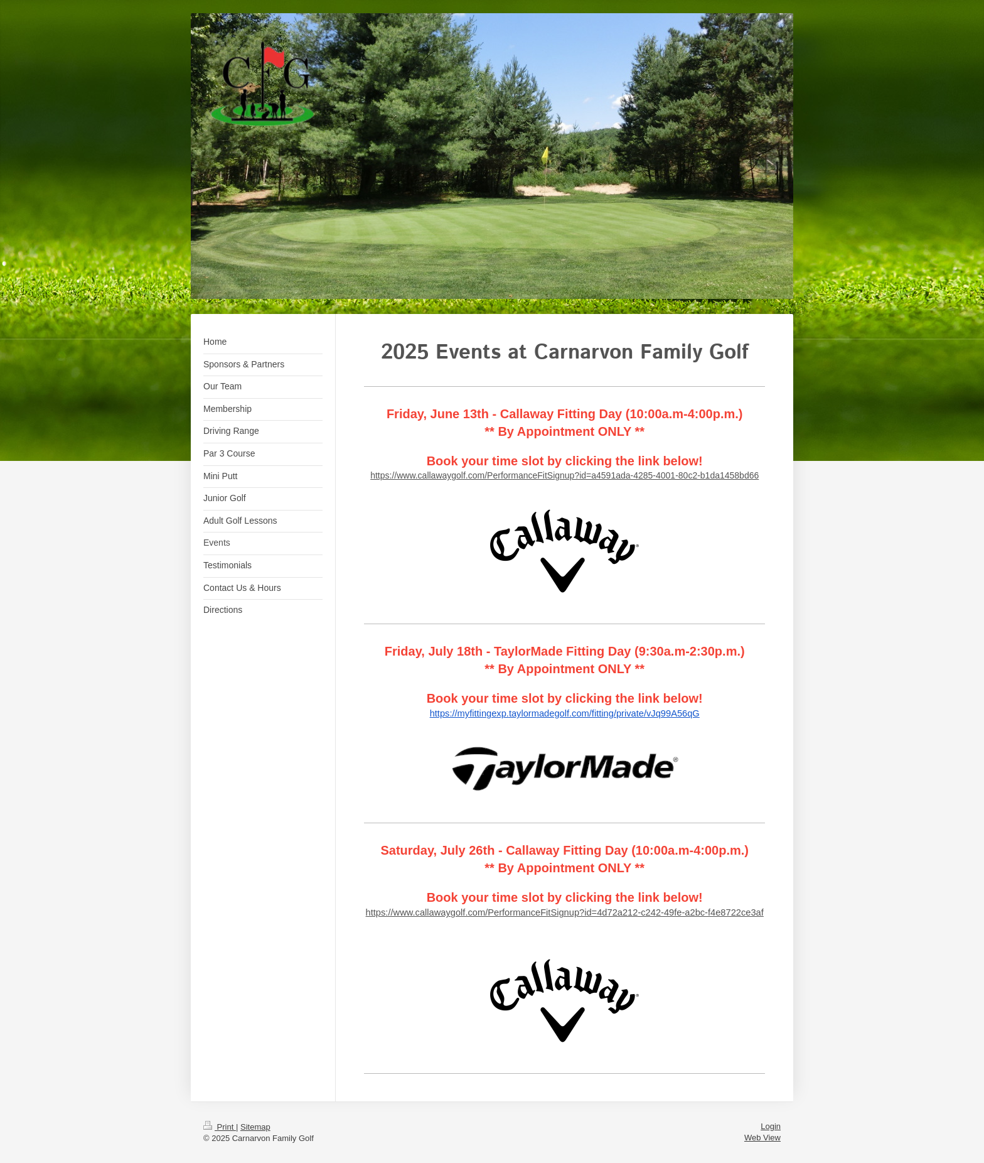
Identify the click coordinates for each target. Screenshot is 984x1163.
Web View (762, 1137)
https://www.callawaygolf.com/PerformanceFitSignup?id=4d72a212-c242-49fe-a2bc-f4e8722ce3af (565, 912)
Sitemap (255, 1127)
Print (219, 1127)
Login (771, 1126)
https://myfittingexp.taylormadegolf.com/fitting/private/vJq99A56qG (565, 713)
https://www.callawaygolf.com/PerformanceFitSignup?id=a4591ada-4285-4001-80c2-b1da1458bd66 (564, 475)
